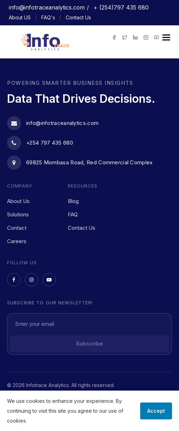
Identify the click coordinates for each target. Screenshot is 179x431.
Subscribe (89, 343)
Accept (156, 411)
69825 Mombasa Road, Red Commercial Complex (80, 163)
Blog (73, 201)
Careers (16, 241)
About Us (18, 201)
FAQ (73, 214)
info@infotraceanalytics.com (47, 7)
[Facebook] (13, 279)
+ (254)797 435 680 (120, 7)
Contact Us (78, 17)
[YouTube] (49, 279)
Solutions (18, 214)
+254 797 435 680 (40, 143)
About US (20, 17)
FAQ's (48, 17)
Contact (16, 227)
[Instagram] (31, 279)
